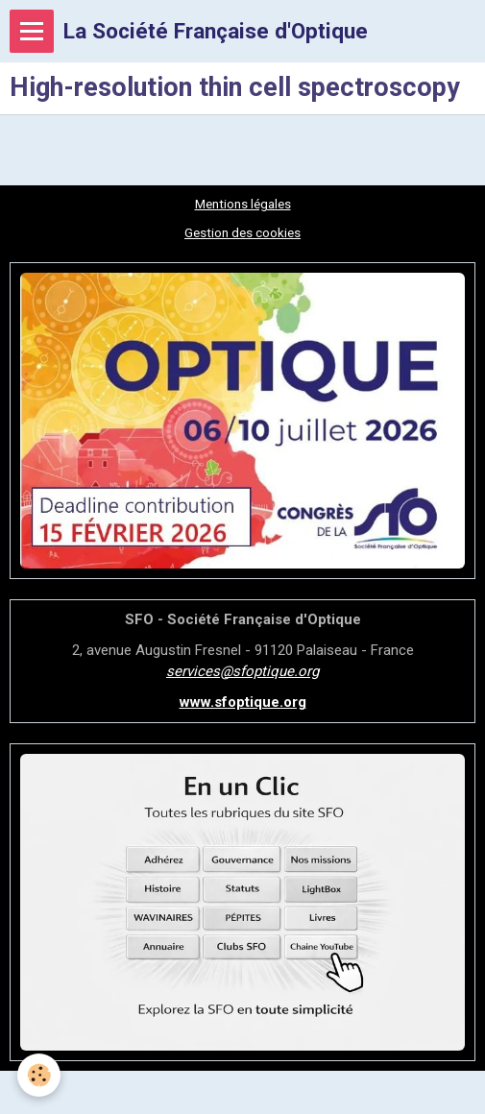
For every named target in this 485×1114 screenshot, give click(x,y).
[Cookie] (39, 1075)
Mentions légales (243, 203)
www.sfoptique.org (243, 702)
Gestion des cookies (242, 232)
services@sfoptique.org (242, 671)
